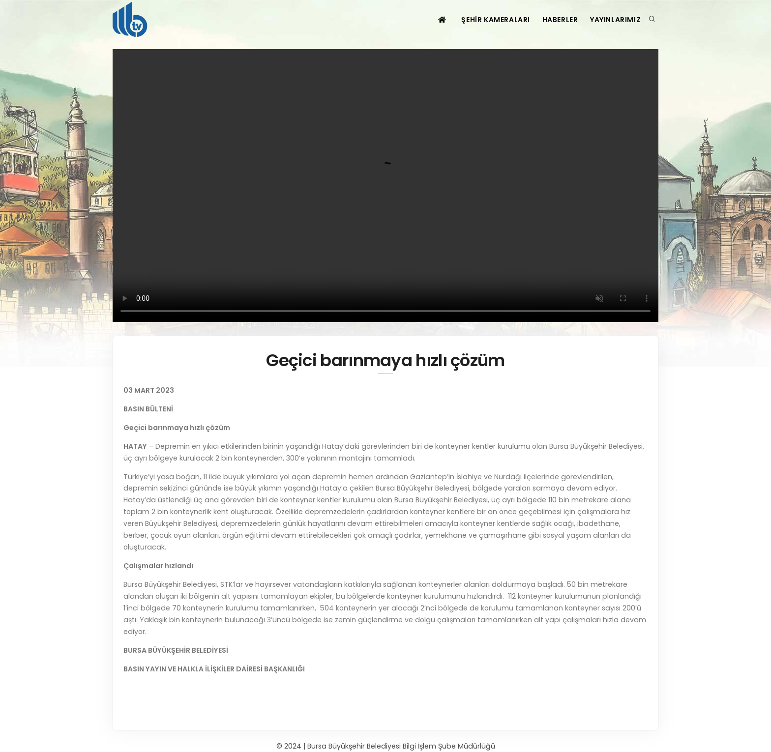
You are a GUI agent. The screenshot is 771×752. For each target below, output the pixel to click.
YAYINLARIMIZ (614, 20)
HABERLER (556, 20)
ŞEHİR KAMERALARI (489, 20)
